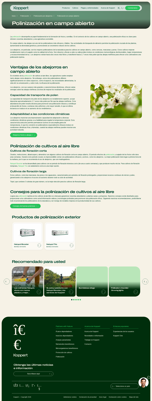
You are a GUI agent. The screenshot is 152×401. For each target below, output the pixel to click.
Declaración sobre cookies (118, 397)
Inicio (14, 16)
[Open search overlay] (119, 8)
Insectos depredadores (64, 336)
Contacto (87, 344)
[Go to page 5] (80, 299)
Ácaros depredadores (64, 331)
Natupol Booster (16, 163)
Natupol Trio (22, 166)
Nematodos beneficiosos (65, 344)
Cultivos (75, 8)
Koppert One (118, 336)
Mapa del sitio (133, 397)
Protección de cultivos (64, 352)
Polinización (24, 16)
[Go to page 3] (76, 299)
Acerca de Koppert (108, 8)
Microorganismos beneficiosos (67, 348)
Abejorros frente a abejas (24, 135)
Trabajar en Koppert (91, 340)
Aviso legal (102, 397)
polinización (16, 37)
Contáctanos (132, 8)
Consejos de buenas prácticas (25, 206)
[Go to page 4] (78, 299)
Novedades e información (93, 336)
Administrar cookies (70, 397)
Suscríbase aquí (40, 373)
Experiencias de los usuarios (123, 331)
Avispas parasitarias (63, 340)
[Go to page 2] (74, 299)
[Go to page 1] (71, 299)
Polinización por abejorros (43, 16)
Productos (66, 8)
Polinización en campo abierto (68, 16)
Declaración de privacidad (87, 397)
